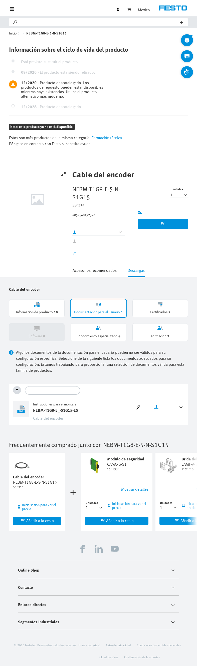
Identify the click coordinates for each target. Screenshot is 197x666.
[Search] (99, 22)
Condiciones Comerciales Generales (159, 645)
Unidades (176, 189)
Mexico (144, 10)
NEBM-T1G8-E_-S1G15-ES (55, 410)
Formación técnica (106, 138)
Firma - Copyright (89, 645)
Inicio (13, 33)
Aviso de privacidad (118, 645)
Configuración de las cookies (142, 657)
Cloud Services (108, 657)
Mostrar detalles (134, 489)
